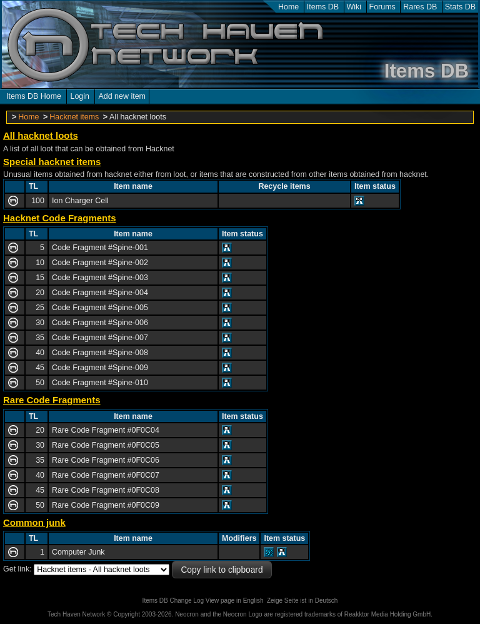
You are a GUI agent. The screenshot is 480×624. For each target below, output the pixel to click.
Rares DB (420, 7)
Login (79, 96)
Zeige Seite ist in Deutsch (302, 600)
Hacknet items (74, 117)
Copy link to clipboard (221, 570)
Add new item (122, 96)
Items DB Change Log (173, 600)
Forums (382, 7)
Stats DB (460, 7)
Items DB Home (33, 96)
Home (288, 7)
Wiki (354, 7)
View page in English (235, 600)
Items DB (323, 7)
